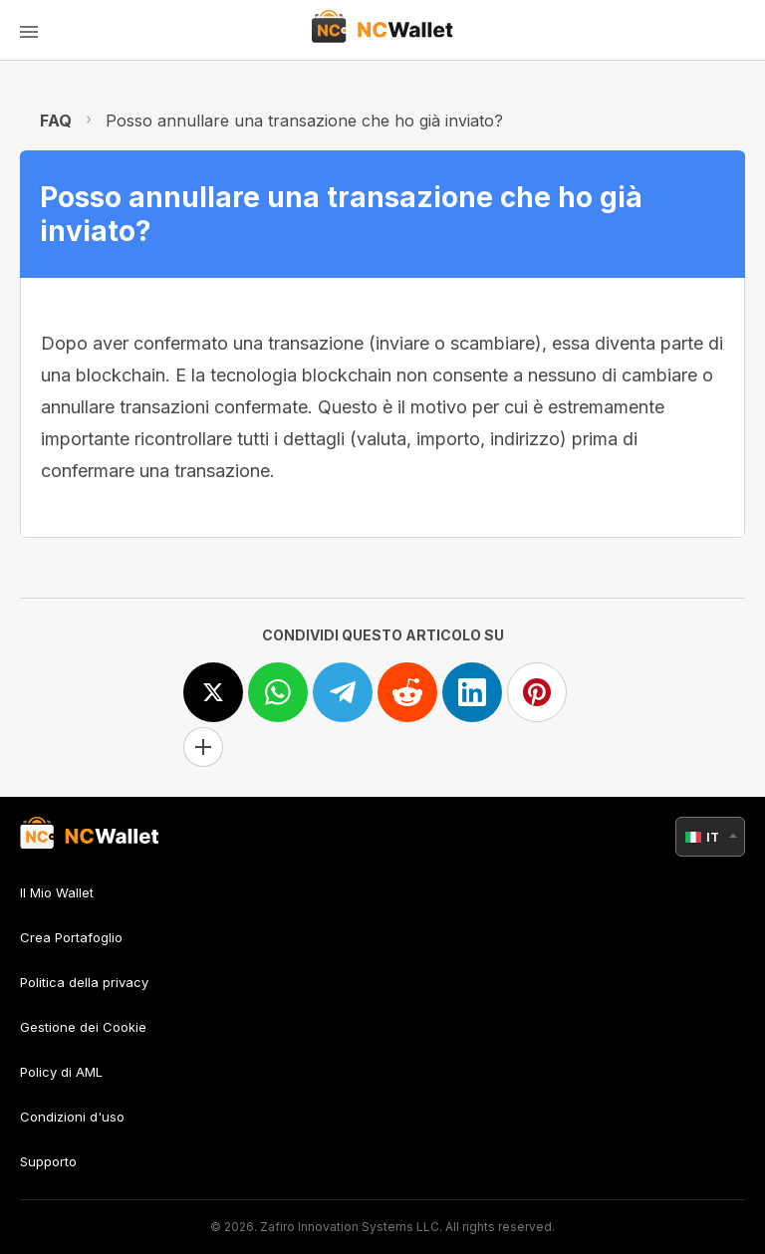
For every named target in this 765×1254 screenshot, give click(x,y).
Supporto (48, 1161)
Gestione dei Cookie (83, 1027)
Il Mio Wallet (57, 892)
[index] (383, 30)
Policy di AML (61, 1072)
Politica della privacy (84, 982)
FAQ (56, 120)
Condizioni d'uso (72, 1117)
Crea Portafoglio (71, 937)
